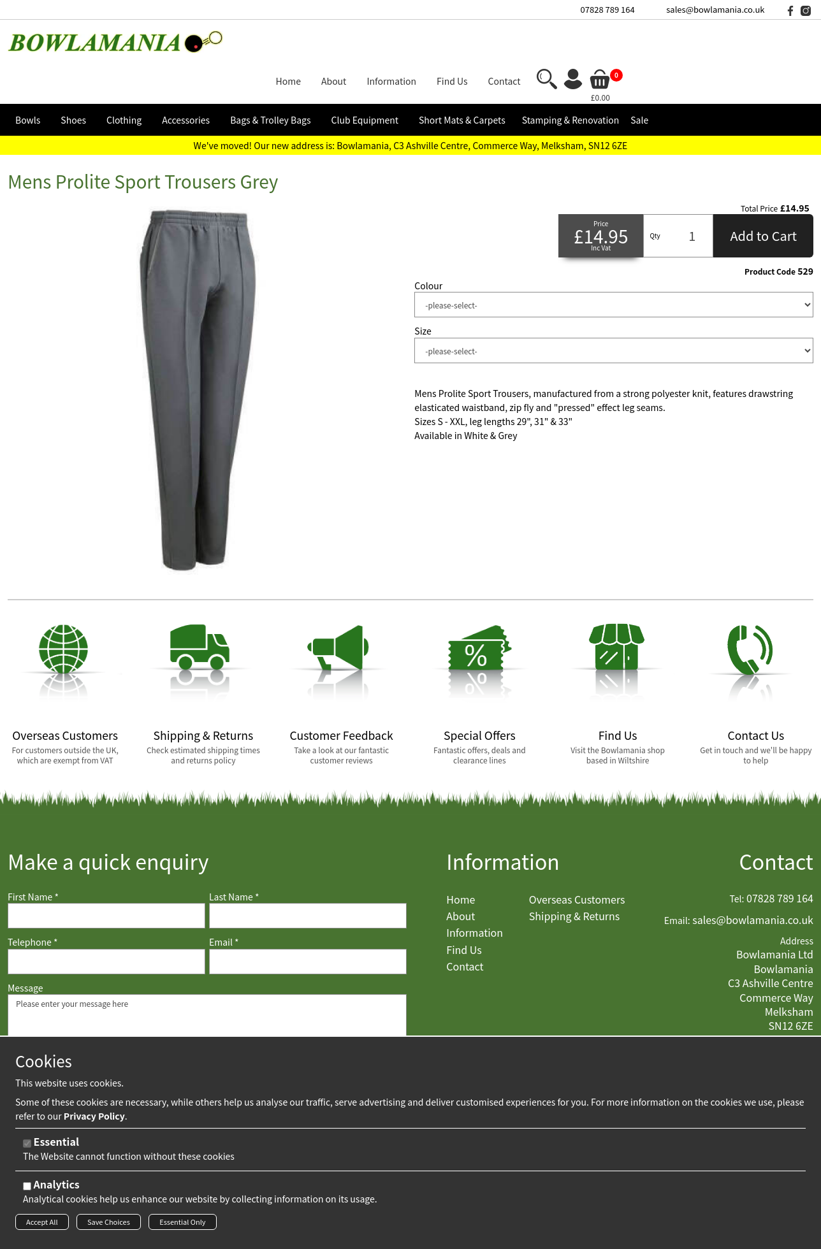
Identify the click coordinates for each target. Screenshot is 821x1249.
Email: (677, 882)
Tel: (737, 860)
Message (25, 949)
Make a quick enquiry (108, 822)
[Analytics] (27, 1190)
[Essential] (27, 1147)
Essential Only (182, 1225)
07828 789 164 (608, 9)
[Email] (308, 922)
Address (796, 902)
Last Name (234, 858)
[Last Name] (308, 877)
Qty (655, 197)
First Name (33, 858)
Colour (428, 247)
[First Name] (106, 877)
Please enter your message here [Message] (207, 1019)
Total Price (759, 169)
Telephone (32, 904)
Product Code (770, 233)
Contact (776, 822)
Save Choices (108, 1225)
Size (422, 293)
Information (503, 822)
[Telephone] (106, 922)
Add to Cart (763, 197)
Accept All (42, 1225)
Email (224, 904)
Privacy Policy (94, 1119)
